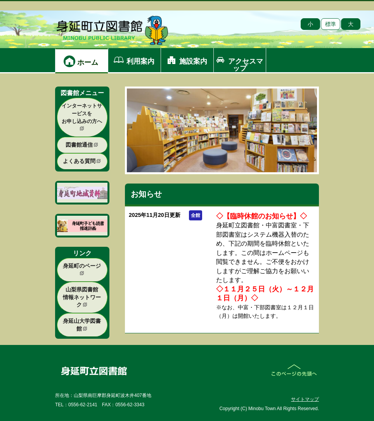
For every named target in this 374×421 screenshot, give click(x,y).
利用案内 (140, 61)
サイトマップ (305, 399)
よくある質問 (82, 161)
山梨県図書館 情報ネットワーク (82, 297)
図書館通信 (82, 145)
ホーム (87, 62)
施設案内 (193, 61)
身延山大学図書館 (82, 325)
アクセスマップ (245, 64)
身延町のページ (82, 269)
